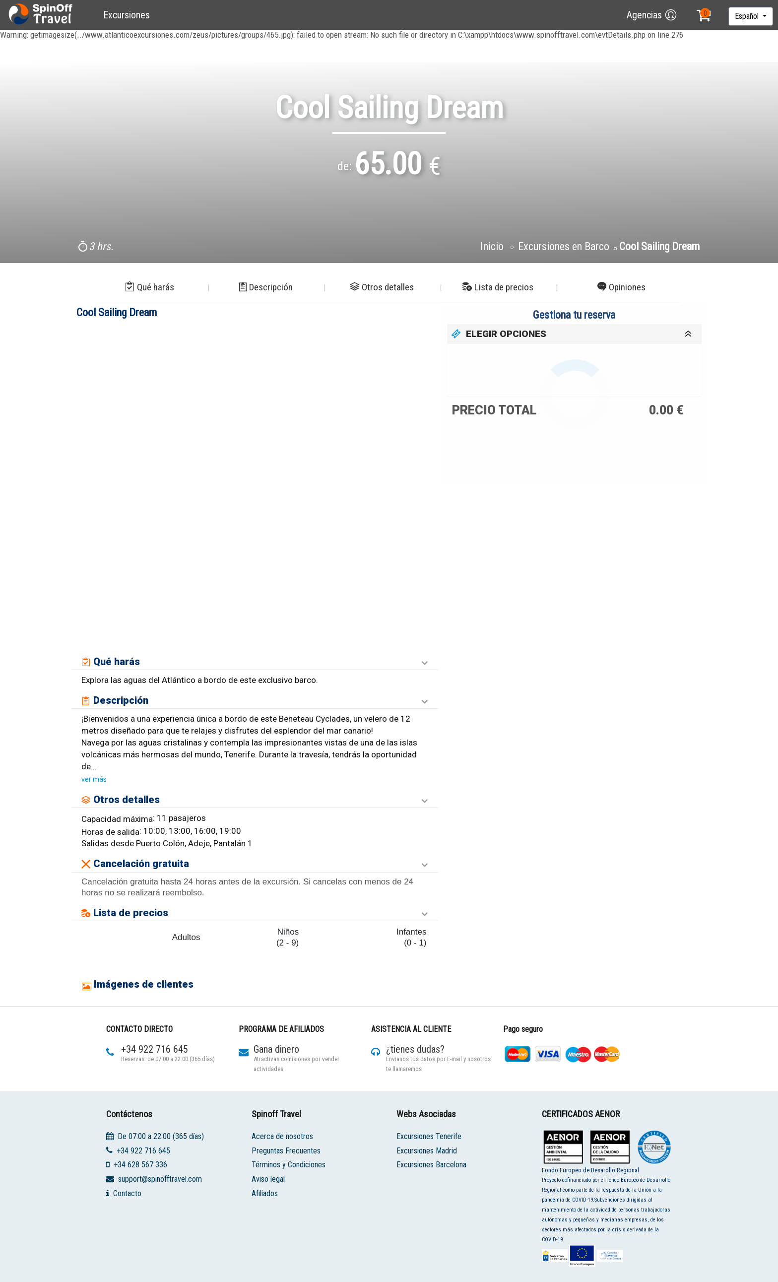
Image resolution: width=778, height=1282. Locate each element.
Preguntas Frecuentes (286, 1150)
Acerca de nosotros (282, 1136)
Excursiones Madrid (426, 1150)
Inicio (493, 246)
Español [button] (748, 16)
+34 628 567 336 (140, 1164)
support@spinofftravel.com (160, 1179)
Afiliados (265, 1193)
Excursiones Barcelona (431, 1164)
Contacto (127, 1193)
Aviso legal (268, 1179)
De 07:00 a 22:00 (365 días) (161, 1136)
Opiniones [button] (621, 287)
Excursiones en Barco (563, 246)
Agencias (644, 15)
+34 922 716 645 (143, 1150)
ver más (94, 779)
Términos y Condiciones (288, 1164)
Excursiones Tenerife (428, 1136)
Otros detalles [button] (382, 287)
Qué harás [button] (149, 287)
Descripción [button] (266, 287)
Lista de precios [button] (497, 287)
